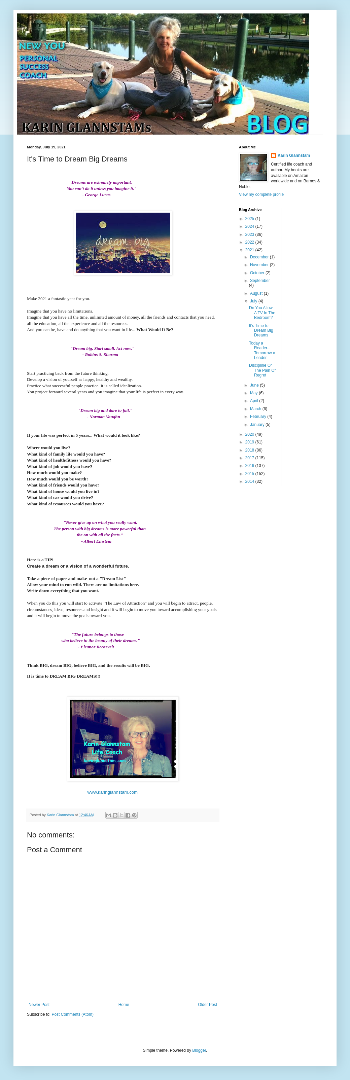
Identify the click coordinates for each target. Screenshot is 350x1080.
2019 (250, 442)
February (258, 416)
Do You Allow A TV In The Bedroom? (262, 312)
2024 (250, 226)
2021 (250, 250)
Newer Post (39, 1004)
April (254, 400)
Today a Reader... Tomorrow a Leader (262, 350)
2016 (250, 465)
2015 (250, 473)
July (254, 301)
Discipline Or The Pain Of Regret (262, 370)
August (257, 293)
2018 (250, 450)
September (260, 280)
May (254, 393)
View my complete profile (261, 194)
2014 (250, 481)
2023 (250, 234)
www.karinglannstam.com (113, 792)
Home (123, 1004)
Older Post (207, 1004)
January (258, 424)
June (255, 385)
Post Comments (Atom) (72, 1014)
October (258, 273)
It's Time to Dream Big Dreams (261, 330)
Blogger (199, 1050)
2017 (250, 458)
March (256, 408)
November (260, 264)
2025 (250, 218)
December (260, 257)
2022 (250, 242)
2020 (250, 434)
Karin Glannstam (294, 155)
